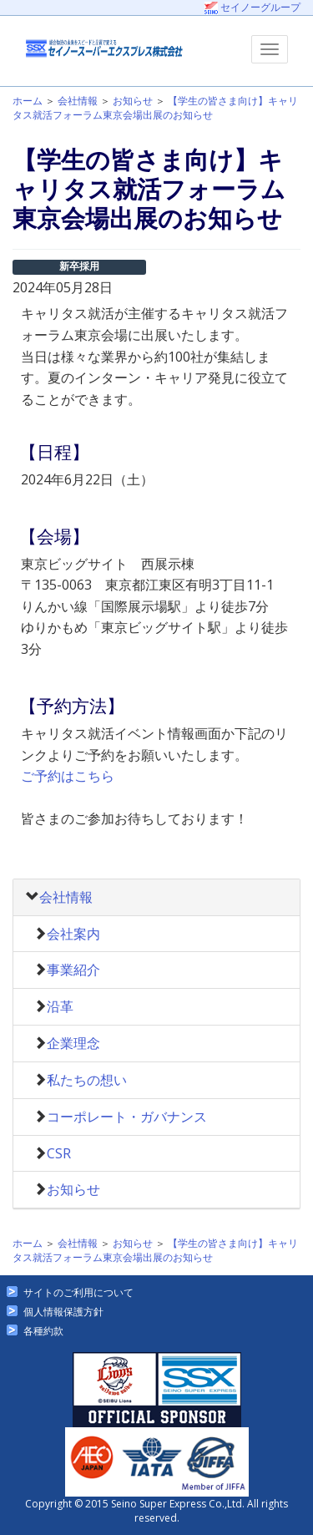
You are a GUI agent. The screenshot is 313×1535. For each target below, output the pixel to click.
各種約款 (43, 1331)
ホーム (28, 101)
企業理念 (73, 1043)
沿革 (60, 1006)
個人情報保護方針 (63, 1311)
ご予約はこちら (67, 776)
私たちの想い (87, 1080)
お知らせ (133, 101)
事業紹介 (73, 969)
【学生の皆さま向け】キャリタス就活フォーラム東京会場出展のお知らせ (155, 108)
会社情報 (78, 101)
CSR (59, 1153)
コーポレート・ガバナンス (127, 1116)
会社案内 (73, 934)
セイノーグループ (252, 7)
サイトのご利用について (78, 1292)
